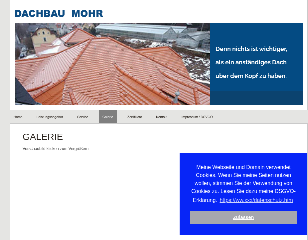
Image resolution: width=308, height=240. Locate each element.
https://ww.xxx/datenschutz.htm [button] (251, 200)
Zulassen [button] (239, 217)
